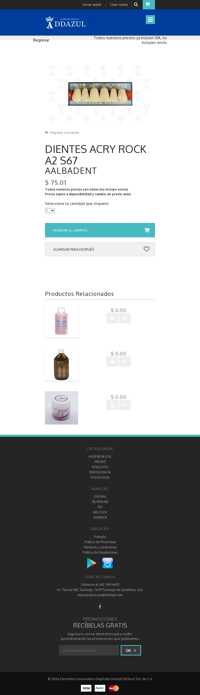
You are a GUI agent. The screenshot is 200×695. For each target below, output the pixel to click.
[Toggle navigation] (150, 19)
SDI (100, 507)
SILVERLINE (100, 502)
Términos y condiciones (100, 547)
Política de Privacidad (100, 542)
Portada (100, 537)
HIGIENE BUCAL (100, 456)
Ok (131, 650)
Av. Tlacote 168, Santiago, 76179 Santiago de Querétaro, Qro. (100, 590)
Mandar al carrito (101, 230)
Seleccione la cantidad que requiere (77, 203)
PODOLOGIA (100, 477)
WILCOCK (100, 512)
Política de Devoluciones (100, 552)
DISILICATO (100, 467)
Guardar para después (101, 249)
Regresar (41, 40)
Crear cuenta (119, 5)
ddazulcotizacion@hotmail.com (100, 595)
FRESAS (100, 462)
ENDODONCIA (100, 472)
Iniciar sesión (92, 5)
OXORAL (100, 496)
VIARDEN (100, 517)
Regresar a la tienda (62, 133)
